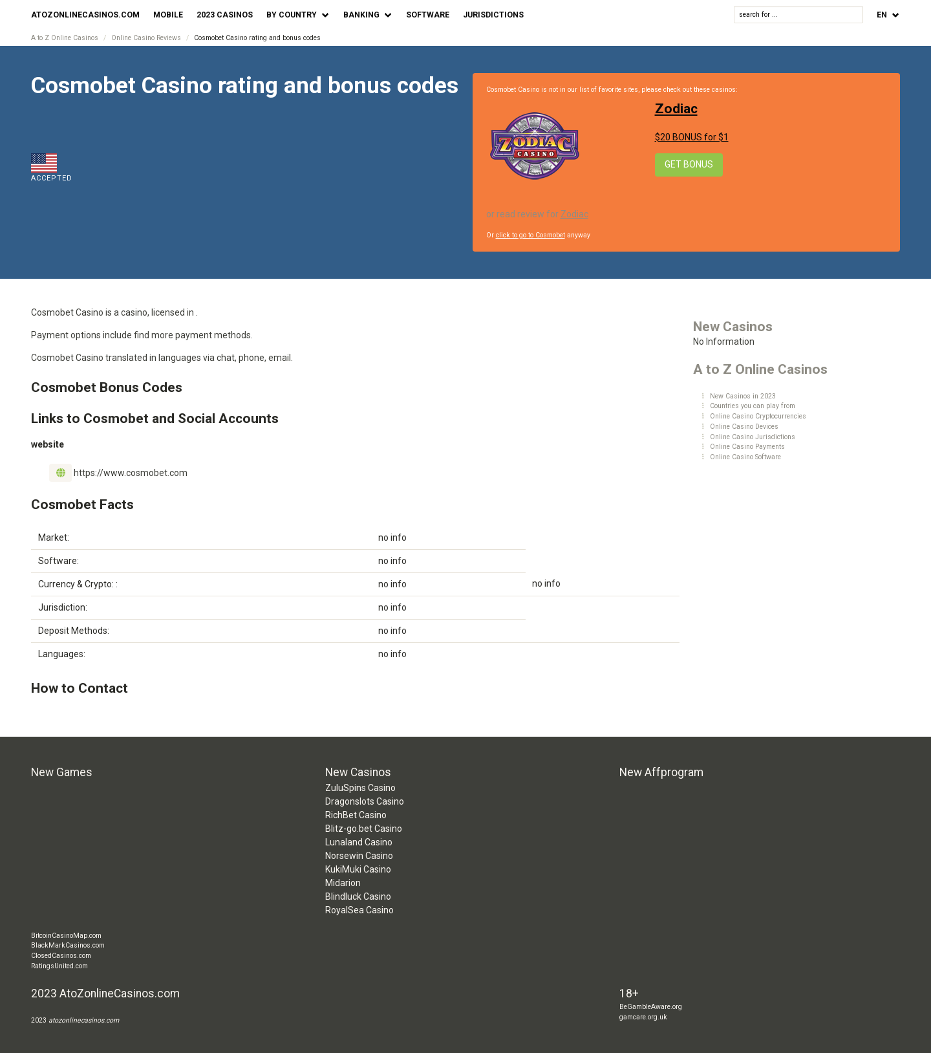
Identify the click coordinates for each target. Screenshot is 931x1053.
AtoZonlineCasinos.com (85, 14)
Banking (361, 14)
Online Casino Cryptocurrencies (758, 416)
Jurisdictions (493, 14)
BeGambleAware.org (650, 1007)
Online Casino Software (745, 457)
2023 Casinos (225, 14)
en (882, 14)
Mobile (168, 14)
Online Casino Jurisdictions (752, 437)
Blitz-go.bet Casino (363, 828)
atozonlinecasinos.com (83, 1020)
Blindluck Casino (358, 896)
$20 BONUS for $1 (692, 137)
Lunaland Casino (358, 842)
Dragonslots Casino (364, 801)
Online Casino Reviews (146, 38)
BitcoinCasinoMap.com (66, 935)
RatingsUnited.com (59, 966)
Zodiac (676, 108)
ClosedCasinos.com (61, 955)
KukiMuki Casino (358, 869)
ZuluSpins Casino (360, 788)
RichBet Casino (356, 815)
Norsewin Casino (359, 856)
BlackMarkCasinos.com (68, 945)
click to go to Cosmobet (530, 235)
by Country (291, 14)
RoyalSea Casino (359, 910)
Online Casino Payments (747, 446)
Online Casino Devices (744, 426)
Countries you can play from (752, 406)
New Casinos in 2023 (743, 396)
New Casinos (733, 326)
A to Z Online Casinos (64, 38)
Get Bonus (689, 164)
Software (427, 14)
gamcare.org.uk (643, 1017)
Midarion (343, 883)
